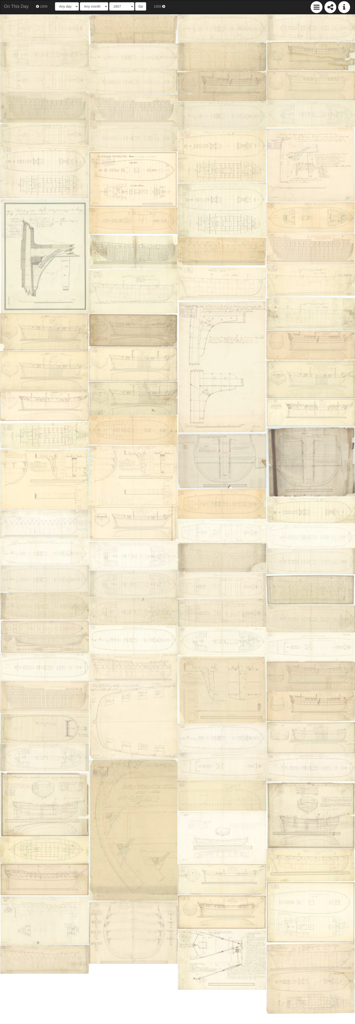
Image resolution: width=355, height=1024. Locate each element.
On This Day (16, 6)
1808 (159, 6)
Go (140, 6)
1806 (42, 6)
